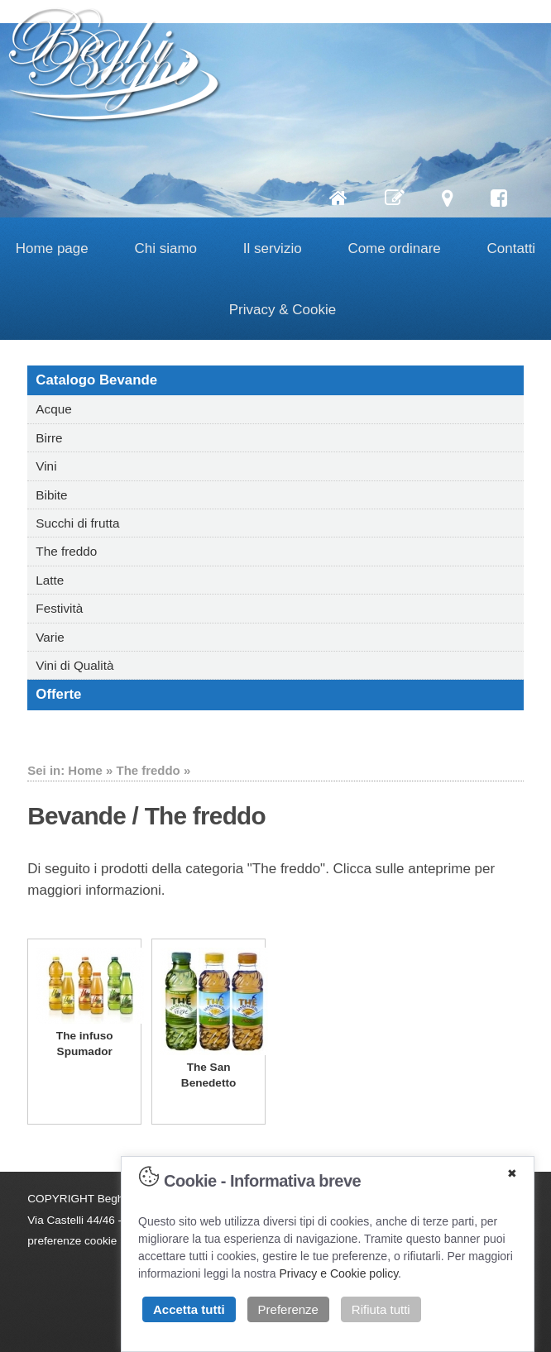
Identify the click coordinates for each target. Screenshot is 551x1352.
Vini (46, 466)
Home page (52, 248)
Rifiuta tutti (381, 1309)
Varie (50, 637)
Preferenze (288, 1309)
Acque (53, 409)
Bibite (51, 495)
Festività (59, 608)
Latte (50, 580)
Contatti (511, 248)
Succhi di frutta (77, 523)
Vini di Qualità (74, 665)
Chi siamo (165, 248)
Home (85, 770)
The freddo (66, 551)
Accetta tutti (189, 1309)
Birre (49, 438)
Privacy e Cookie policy (338, 1273)
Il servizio (272, 248)
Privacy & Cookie (282, 310)
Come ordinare (393, 248)
